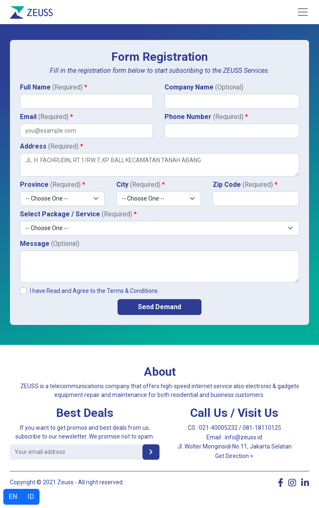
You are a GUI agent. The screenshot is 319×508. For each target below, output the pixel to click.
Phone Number (206, 117)
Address (51, 146)
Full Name (53, 87)
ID (30, 497)
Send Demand (159, 307)
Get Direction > (234, 456)
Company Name (203, 87)
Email (46, 117)
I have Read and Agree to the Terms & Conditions (94, 290)
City (140, 184)
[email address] (76, 452)
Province (52, 184)
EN (13, 497)
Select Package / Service (78, 214)
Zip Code (245, 184)
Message (49, 244)
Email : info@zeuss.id (234, 437)
